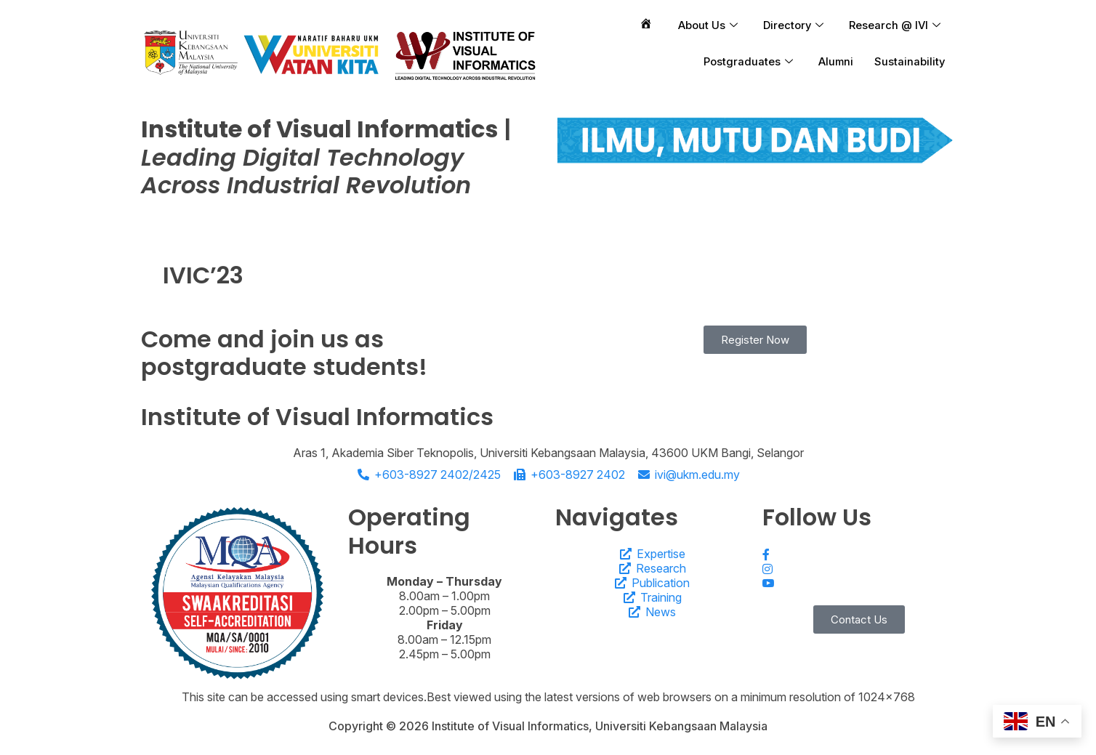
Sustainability (908, 61)
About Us (704, 25)
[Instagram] (858, 568)
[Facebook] (858, 553)
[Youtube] (858, 584)
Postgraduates (744, 61)
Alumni (833, 61)
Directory (790, 25)
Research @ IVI (893, 25)
